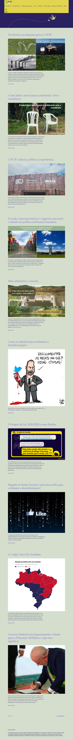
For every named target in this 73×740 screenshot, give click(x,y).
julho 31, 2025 (11, 330)
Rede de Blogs (47, 6)
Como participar (16, 6)
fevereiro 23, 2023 (11, 542)
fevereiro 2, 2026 (11, 147)
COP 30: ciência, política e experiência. (31, 159)
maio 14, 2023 (11, 473)
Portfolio (40, 6)
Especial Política (11, 729)
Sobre (65, 6)
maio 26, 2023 (11, 412)
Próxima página (61, 716)
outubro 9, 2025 (11, 269)
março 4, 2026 (11, 83)
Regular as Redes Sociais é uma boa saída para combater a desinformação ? (35, 486)
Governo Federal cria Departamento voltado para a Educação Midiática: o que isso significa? (34, 638)
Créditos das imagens (26, 6)
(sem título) (8, 6)
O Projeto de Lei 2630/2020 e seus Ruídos (32, 424)
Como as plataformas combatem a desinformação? (28, 343)
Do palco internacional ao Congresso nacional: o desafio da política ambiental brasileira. (36, 220)
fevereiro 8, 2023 (11, 622)
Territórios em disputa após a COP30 (29, 34)
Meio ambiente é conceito (23, 281)
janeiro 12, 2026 (11, 207)
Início (34, 6)
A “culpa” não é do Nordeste (24, 554)
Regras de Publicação (57, 6)
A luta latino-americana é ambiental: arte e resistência (33, 97)
